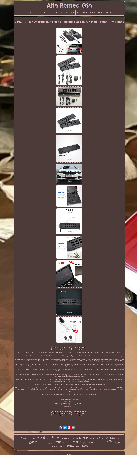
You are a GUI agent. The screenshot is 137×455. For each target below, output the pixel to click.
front (57, 442)
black (33, 438)
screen (103, 443)
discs (112, 437)
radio (85, 445)
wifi (98, 438)
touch (78, 446)
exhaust (22, 438)
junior (68, 443)
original (105, 438)
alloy (20, 443)
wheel (41, 437)
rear (85, 437)
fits (84, 443)
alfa (110, 442)
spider (90, 442)
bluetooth (50, 443)
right (72, 438)
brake (56, 437)
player (117, 442)
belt (28, 438)
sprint (62, 446)
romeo (76, 442)
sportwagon (42, 443)
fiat (64, 443)
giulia (33, 442)
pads (78, 437)
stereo (70, 445)
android (65, 438)
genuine (54, 446)
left (118, 438)
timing (97, 443)
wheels (25, 443)
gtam (48, 438)
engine (92, 438)
